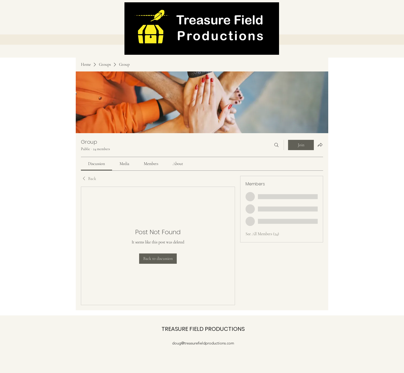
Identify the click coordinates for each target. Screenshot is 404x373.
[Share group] (320, 145)
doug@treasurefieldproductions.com (203, 343)
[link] (96, 163)
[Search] (276, 145)
